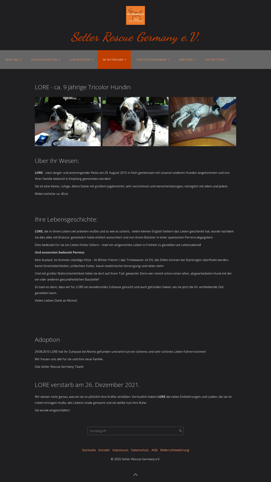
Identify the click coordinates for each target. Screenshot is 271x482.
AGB (154, 450)
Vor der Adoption (44, 59)
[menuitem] (13, 59)
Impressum (120, 450)
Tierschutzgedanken (151, 59)
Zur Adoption (80, 59)
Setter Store (215, 59)
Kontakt (104, 450)
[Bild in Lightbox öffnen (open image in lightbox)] (68, 121)
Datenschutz (140, 450)
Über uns (12, 59)
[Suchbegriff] (135, 431)
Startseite (89, 450)
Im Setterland (113, 59)
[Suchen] (180, 431)
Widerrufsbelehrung (174, 450)
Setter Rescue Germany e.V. (135, 37)
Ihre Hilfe (186, 59)
